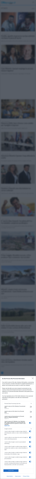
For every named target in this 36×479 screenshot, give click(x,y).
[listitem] (18, 403)
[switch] (30, 406)
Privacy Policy (26, 476)
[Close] (33, 378)
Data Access (18, 476)
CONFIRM (11, 470)
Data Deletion (10, 476)
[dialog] (18, 427)
